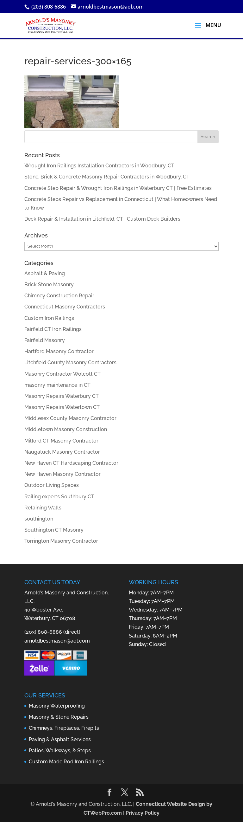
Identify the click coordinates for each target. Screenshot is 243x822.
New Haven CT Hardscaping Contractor (71, 463)
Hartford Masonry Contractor (59, 351)
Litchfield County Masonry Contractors (70, 362)
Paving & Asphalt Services (60, 739)
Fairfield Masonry (44, 340)
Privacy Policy (142, 813)
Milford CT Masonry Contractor (61, 441)
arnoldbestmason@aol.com (57, 641)
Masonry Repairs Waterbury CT (61, 396)
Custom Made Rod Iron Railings (66, 762)
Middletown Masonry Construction (65, 429)
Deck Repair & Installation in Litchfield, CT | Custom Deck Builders (102, 219)
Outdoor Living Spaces (51, 485)
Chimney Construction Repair (59, 296)
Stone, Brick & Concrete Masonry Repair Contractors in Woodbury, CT (107, 177)
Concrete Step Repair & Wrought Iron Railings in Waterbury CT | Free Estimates (118, 188)
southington (38, 519)
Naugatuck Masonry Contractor (62, 452)
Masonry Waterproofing (57, 706)
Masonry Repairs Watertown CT (62, 407)
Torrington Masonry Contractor (61, 541)
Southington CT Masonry (54, 530)
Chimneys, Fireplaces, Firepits (64, 728)
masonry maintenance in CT (57, 385)
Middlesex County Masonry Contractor (70, 418)
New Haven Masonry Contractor (62, 474)
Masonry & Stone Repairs (59, 717)
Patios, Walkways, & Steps (60, 751)
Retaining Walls (42, 508)
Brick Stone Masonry (49, 285)
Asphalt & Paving (44, 273)
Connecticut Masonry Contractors (64, 307)
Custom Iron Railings (49, 318)
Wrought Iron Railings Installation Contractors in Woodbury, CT (99, 166)
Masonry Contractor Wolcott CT (62, 374)
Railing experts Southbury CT (59, 497)
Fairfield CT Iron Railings (53, 329)
